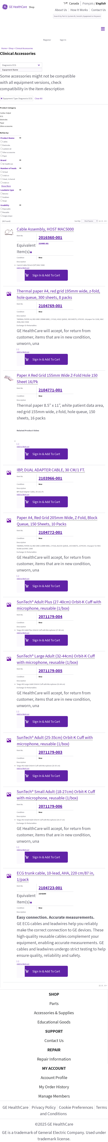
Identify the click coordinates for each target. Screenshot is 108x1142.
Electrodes (3, 120)
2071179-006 (50, 806)
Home (4, 48)
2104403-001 (43, 243)
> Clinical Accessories (23, 48)
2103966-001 (50, 478)
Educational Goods (53, 1022)
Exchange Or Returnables (27, 325)
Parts (54, 1003)
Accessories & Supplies (54, 1012)
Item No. (20, 235)
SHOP (54, 994)
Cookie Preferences (76, 1107)
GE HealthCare (15, 1107)
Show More (6, 186)
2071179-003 (50, 752)
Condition (20, 257)
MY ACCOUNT (54, 1068)
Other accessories (6, 126)
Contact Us (98, 10)
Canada (74, 3)
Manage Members (54, 1096)
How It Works (79, 10)
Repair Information (54, 1059)
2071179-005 (50, 670)
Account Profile (54, 1077)
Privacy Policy (44, 1107)
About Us (61, 10)
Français (88, 3)
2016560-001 (50, 237)
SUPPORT (54, 1031)
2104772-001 (50, 532)
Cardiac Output (5, 113)
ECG (1, 116)
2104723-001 (50, 887)
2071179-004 (50, 616)
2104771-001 (50, 390)
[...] (18, 349)
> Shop (10, 48)
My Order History (54, 1086)
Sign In (63, 39)
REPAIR (53, 1049)
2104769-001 (50, 305)
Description (21, 261)
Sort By (77, 221)
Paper (2, 123)
